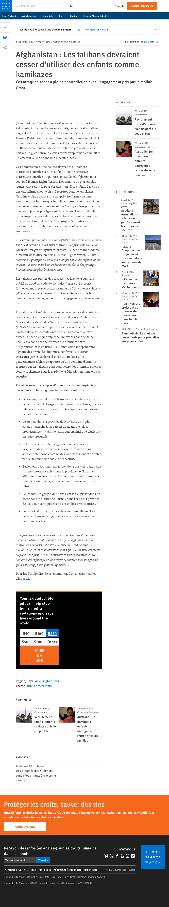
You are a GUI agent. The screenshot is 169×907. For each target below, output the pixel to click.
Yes (78, 29)
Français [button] (119, 6)
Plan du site (75, 869)
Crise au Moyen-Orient (96, 15)
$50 (26, 633)
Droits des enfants (39, 685)
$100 (39, 633)
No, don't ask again (97, 29)
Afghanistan (51, 681)
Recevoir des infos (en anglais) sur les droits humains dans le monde (50, 850)
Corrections (30, 869)
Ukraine (75, 15)
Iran (63, 15)
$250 (52, 633)
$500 (26, 641)
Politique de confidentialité (52, 869)
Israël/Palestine (30, 15)
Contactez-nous (13, 869)
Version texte (90, 869)
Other (52, 641)
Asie (38, 681)
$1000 (39, 641)
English (145, 41)
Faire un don (142, 6)
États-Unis (50, 15)
